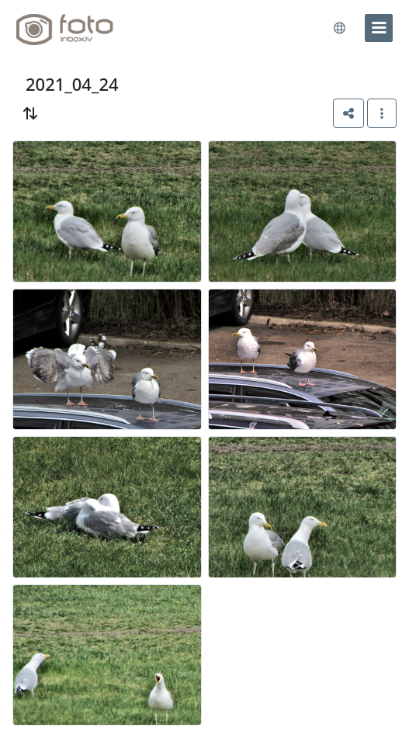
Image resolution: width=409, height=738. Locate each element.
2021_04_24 (72, 84)
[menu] (379, 28)
